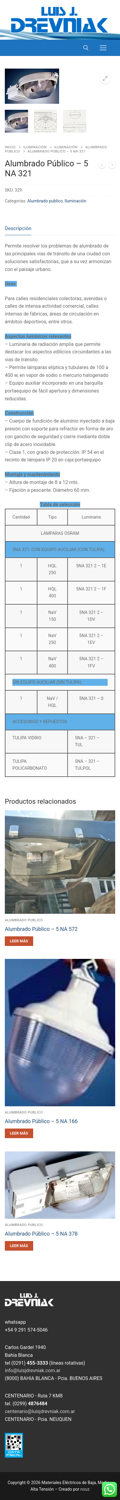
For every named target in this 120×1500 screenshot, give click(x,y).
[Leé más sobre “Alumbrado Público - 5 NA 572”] (19, 941)
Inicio (10, 147)
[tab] (18, 228)
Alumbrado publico (45, 201)
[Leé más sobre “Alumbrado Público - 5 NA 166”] (19, 1133)
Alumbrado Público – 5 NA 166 (41, 1121)
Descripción (18, 228)
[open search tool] (86, 48)
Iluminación (35, 147)
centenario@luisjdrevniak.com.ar (40, 1411)
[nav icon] (103, 48)
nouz (85, 1489)
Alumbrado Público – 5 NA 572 (41, 929)
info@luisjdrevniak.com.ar (33, 1370)
